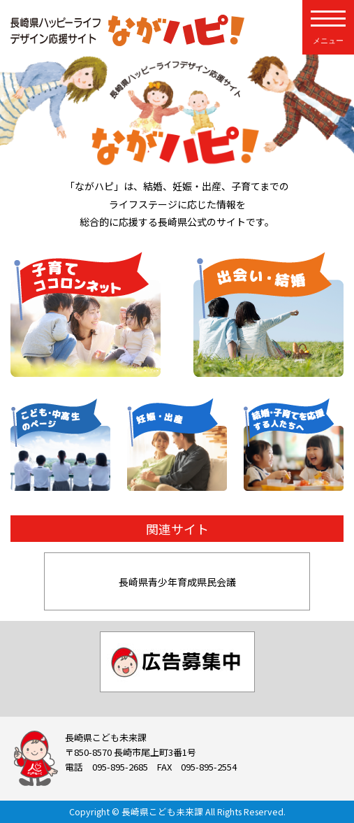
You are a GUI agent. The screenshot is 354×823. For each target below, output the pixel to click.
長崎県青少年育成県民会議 (177, 582)
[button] (26, 581)
